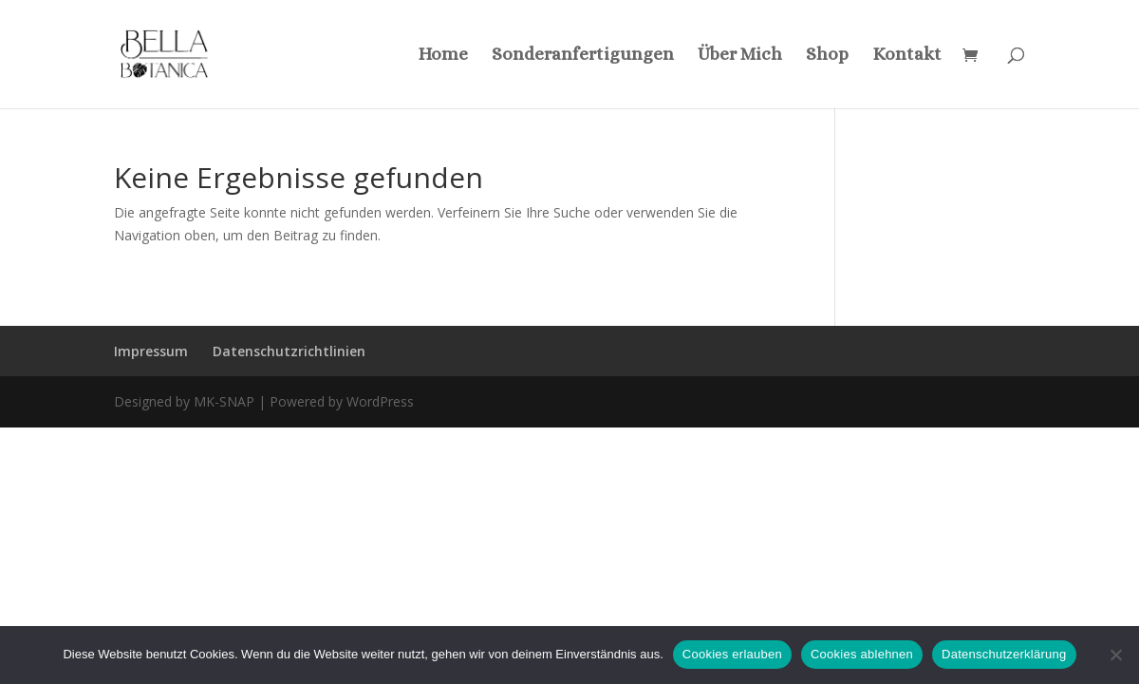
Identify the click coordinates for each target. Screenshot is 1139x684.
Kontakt (907, 56)
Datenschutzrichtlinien (289, 351)
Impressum (151, 351)
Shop (827, 56)
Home (443, 56)
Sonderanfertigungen (583, 56)
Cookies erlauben (732, 654)
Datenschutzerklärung (1004, 654)
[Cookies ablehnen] (1115, 654)
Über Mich (740, 56)
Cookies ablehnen (862, 654)
